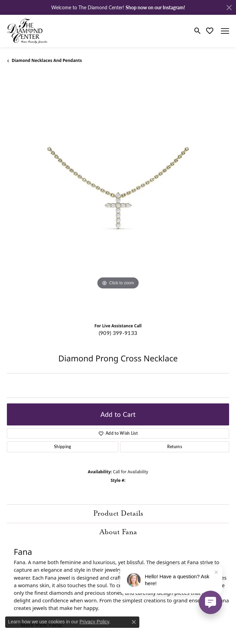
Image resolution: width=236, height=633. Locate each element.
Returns (174, 447)
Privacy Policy (94, 621)
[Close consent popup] (134, 622)
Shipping (62, 447)
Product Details (118, 513)
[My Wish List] (209, 31)
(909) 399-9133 (118, 332)
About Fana (118, 532)
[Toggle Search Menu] (197, 31)
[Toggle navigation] (225, 31)
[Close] (229, 7)
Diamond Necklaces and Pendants (47, 60)
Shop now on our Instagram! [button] (155, 7)
